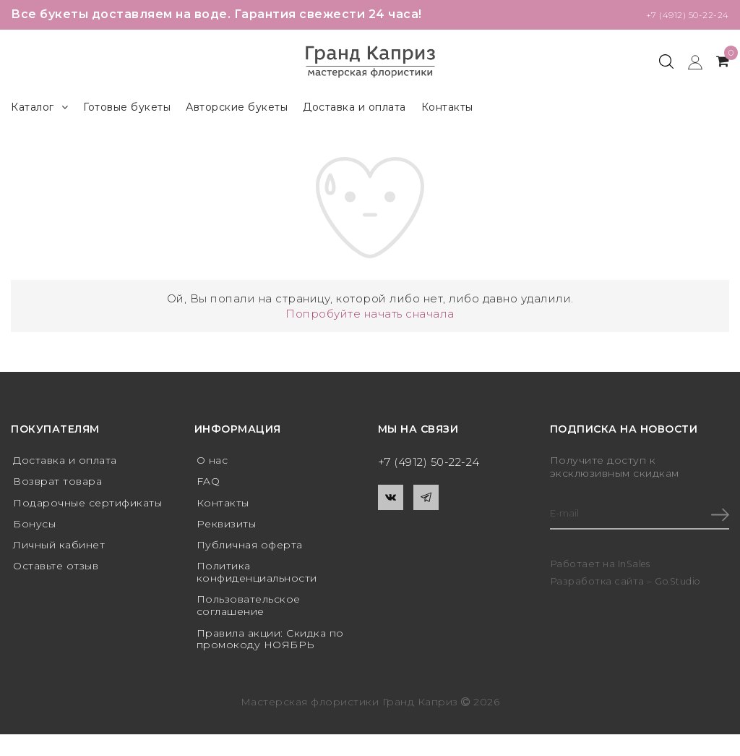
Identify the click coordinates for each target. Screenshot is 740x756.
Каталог (39, 107)
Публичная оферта (250, 549)
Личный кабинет (59, 549)
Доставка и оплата (354, 107)
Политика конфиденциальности (257, 578)
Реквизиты (227, 527)
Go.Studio (680, 582)
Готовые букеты (127, 107)
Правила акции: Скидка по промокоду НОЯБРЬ (270, 647)
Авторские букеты (237, 107)
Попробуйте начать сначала (370, 313)
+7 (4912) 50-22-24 (675, 14)
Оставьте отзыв (55, 572)
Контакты (447, 107)
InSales (635, 565)
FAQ (208, 483)
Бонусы (34, 527)
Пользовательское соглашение (249, 613)
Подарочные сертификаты (87, 505)
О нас (212, 460)
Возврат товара (57, 483)
